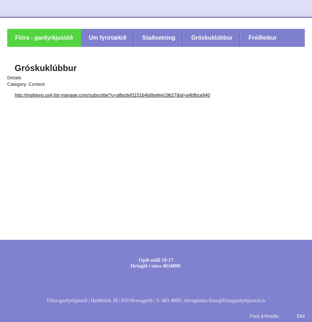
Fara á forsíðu (264, 316)
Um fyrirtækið (107, 38)
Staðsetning (159, 38)
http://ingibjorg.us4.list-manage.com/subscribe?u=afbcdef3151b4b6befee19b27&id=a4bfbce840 (112, 95)
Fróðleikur (262, 38)
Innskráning (148, 248)
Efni (170, 248)
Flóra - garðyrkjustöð (44, 38)
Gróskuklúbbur (212, 38)
